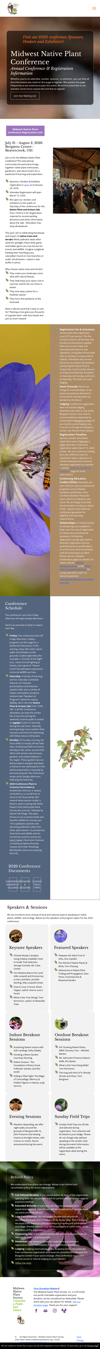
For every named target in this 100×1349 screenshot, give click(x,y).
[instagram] (55, 1311)
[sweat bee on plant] (60, 936)
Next (96, 181)
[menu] (94, 8)
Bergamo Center (82, 420)
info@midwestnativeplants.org (33, 1342)
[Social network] (45, 1311)
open (26, 184)
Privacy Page (92, 1346)
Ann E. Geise (16, 840)
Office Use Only (23, 1263)
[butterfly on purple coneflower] (15, 1023)
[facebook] (36, 1311)
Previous (56, 181)
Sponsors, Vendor (79, 467)
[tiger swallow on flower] (61, 1105)
